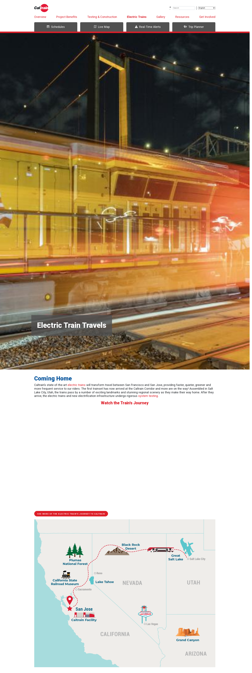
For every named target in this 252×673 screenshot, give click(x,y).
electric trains (77, 385)
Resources (182, 17)
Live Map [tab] (102, 27)
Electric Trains (136, 17)
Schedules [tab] (56, 27)
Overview (40, 17)
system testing (148, 396)
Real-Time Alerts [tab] (148, 27)
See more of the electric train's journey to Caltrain (71, 514)
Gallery (160, 17)
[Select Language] (206, 8)
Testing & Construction (102, 17)
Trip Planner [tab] (194, 27)
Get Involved (207, 17)
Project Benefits (66, 17)
